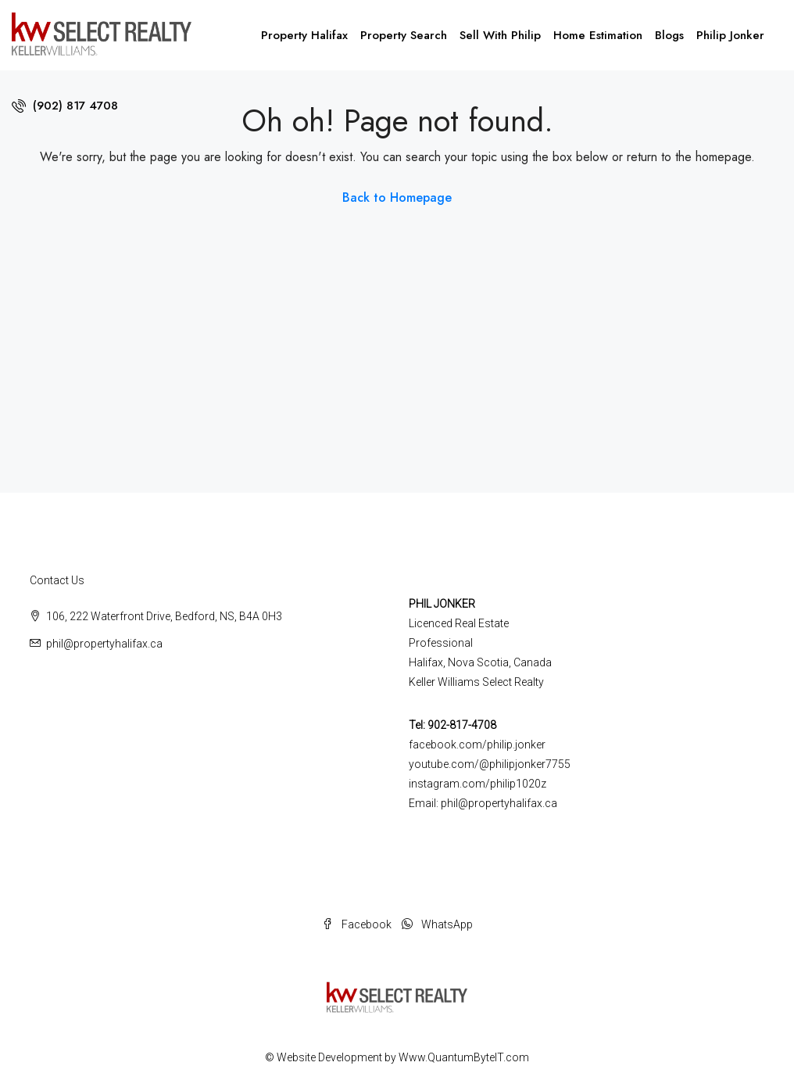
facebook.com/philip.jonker (477, 744)
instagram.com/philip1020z (477, 783)
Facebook (358, 924)
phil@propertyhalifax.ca (104, 643)
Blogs (669, 35)
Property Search (403, 35)
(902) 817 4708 (65, 105)
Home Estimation (597, 35)
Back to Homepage (397, 197)
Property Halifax (304, 35)
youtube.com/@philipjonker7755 (489, 764)
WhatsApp (437, 924)
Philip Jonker (730, 35)
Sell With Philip (500, 35)
